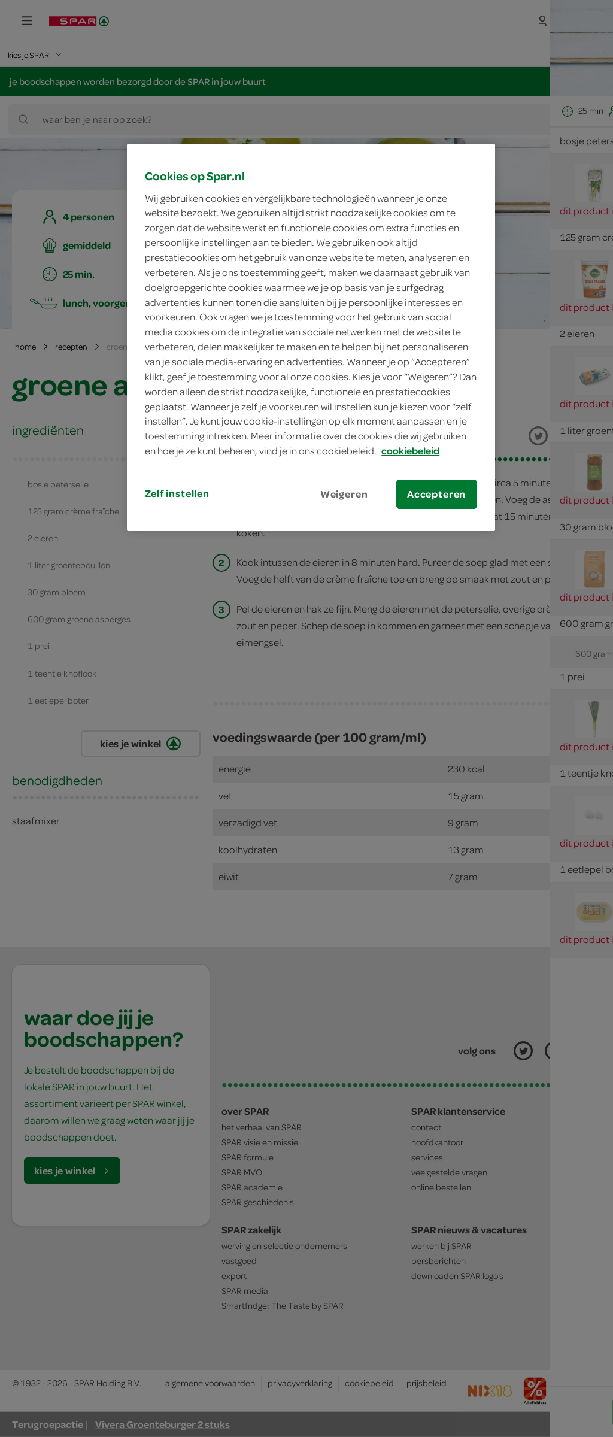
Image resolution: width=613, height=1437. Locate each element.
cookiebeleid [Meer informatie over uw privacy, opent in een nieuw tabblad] (410, 450)
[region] (310, 337)
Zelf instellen (177, 493)
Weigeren (344, 494)
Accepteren (436, 494)
